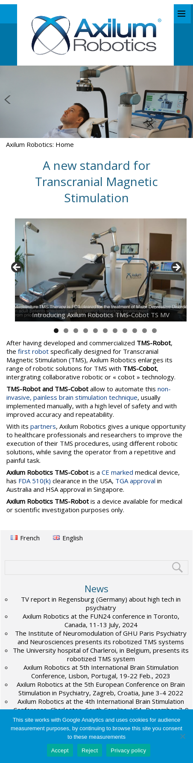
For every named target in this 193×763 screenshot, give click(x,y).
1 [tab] (56, 330)
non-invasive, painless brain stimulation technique (88, 393)
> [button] (176, 267)
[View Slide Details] (101, 269)
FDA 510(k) (34, 480)
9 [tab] (134, 330)
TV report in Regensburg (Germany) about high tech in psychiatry (101, 603)
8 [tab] (125, 330)
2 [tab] (66, 330)
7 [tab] (115, 330)
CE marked (117, 472)
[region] (96, 269)
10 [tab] (145, 330)
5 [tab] (95, 330)
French (30, 538)
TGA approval (135, 480)
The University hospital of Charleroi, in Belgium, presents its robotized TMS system (101, 654)
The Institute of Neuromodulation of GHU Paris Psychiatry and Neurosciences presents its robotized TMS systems (101, 637)
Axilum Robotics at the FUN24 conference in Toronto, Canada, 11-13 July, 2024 (101, 620)
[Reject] (182, 736)
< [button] (17, 267)
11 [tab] (154, 330)
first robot (33, 351)
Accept (60, 750)
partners (43, 426)
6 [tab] (105, 330)
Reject (90, 750)
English (72, 538)
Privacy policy (128, 750)
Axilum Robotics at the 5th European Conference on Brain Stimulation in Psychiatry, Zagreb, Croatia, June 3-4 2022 (101, 688)
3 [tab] (75, 330)
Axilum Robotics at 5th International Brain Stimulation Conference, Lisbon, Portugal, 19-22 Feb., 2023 (100, 671)
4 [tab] (85, 330)
